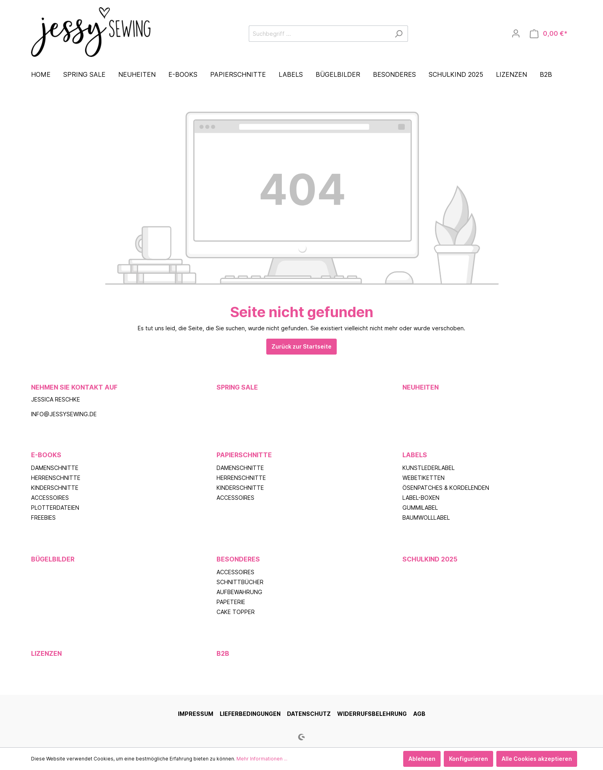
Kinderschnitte (54, 487)
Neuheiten (420, 387)
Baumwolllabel (426, 517)
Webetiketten (423, 477)
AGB (419, 713)
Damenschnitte (54, 467)
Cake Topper (236, 611)
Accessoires (50, 497)
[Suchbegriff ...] (319, 33)
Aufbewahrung (239, 592)
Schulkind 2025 (429, 559)
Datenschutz (309, 713)
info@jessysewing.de (64, 414)
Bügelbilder (52, 559)
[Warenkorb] (548, 33)
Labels (414, 455)
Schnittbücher (240, 582)
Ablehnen (421, 758)
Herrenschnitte (55, 477)
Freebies (43, 517)
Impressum (195, 713)
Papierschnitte (244, 455)
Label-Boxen (420, 497)
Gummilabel (420, 507)
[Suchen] (398, 33)
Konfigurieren (468, 758)
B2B (223, 653)
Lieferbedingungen (250, 713)
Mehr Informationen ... (261, 759)
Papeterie (231, 601)
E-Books (46, 455)
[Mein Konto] (516, 33)
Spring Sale (237, 387)
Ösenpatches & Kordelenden (445, 487)
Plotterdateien (55, 507)
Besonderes (238, 559)
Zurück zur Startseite (301, 346)
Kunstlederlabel (428, 467)
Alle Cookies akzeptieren (537, 758)
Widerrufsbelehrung (372, 713)
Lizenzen (46, 653)
